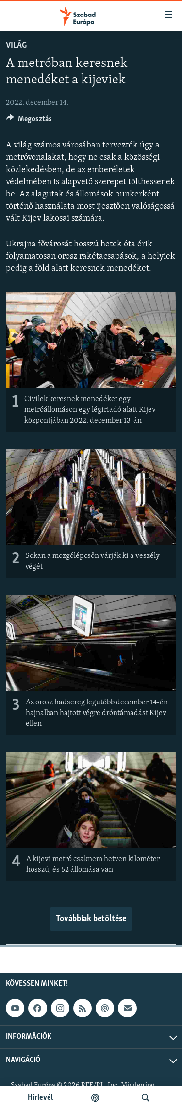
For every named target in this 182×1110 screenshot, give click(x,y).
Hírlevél (40, 1098)
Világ (16, 45)
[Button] (29, 121)
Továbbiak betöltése (91, 919)
